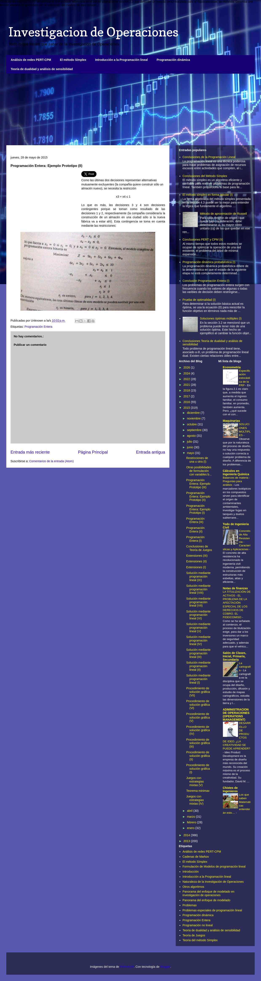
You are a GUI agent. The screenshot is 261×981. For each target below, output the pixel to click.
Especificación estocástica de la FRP (244, 378)
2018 (187, 390)
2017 (187, 396)
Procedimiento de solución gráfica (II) (198, 756)
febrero (192, 822)
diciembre (194, 412)
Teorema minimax (197, 790)
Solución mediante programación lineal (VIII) (198, 589)
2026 (187, 367)
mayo (191, 453)
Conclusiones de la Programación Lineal (209, 157)
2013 (187, 841)
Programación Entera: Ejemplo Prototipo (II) (198, 496)
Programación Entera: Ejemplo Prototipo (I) (198, 509)
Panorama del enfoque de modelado (206, 900)
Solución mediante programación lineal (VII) (198, 602)
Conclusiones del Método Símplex (205, 176)
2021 (187, 384)
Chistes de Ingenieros (230, 789)
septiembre (194, 430)
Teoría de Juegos (194, 935)
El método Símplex (73, 59)
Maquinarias (231, 420)
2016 (187, 402)
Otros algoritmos (193, 886)
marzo (191, 816)
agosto (192, 435)
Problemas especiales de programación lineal (212, 910)
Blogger (165, 966)
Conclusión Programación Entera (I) (206, 280)
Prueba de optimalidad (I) (199, 299)
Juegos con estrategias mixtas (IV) (195, 800)
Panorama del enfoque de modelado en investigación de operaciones (208, 893)
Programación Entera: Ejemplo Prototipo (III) (198, 483)
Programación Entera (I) (195, 538)
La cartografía (245, 667)
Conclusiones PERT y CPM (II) (203, 239)
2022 (187, 379)
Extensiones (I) (196, 567)
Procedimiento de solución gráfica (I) (198, 768)
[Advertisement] (130, 109)
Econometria (232, 367)
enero (191, 828)
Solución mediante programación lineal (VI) (198, 615)
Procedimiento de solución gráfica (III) (198, 743)
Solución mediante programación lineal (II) (198, 666)
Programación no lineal (198, 925)
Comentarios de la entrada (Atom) (51, 461)
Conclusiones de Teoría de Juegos (199, 548)
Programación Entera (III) (195, 520)
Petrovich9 (127, 966)
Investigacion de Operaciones (93, 31)
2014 (187, 835)
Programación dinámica (173, 59)
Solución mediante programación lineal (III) (198, 653)
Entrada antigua (150, 452)
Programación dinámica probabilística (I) (209, 262)
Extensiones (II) (196, 561)
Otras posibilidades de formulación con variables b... (199, 471)
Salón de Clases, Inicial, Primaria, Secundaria (234, 656)
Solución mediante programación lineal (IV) (198, 640)
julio (190, 441)
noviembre (194, 418)
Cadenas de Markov (196, 856)
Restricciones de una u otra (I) (197, 459)
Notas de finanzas (235, 588)
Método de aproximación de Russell (223, 213)
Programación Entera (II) (195, 529)
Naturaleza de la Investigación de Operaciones (213, 881)
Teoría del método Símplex (200, 940)
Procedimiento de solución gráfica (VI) (198, 704)
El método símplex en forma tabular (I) (208, 194)
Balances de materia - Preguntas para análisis (236, 481)
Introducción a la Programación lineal (121, 59)
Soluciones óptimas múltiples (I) (221, 318)
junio (190, 447)
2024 (187, 373)
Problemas (190, 905)
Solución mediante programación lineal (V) (198, 627)
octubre (192, 424)
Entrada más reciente (30, 452)
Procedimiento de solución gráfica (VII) (198, 692)
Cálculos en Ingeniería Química (236, 472)
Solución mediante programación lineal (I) (198, 679)
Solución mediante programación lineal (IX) (198, 576)
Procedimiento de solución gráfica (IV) (198, 730)
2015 (187, 407)
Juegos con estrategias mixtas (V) (195, 781)
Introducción (191, 871)
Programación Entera (38, 326)
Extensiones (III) (196, 555)
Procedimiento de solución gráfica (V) (198, 717)
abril (190, 810)
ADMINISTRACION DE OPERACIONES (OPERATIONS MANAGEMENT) (236, 714)
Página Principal (93, 452)
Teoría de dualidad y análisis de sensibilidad (42, 69)
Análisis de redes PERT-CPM (31, 59)
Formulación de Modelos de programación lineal (214, 866)
